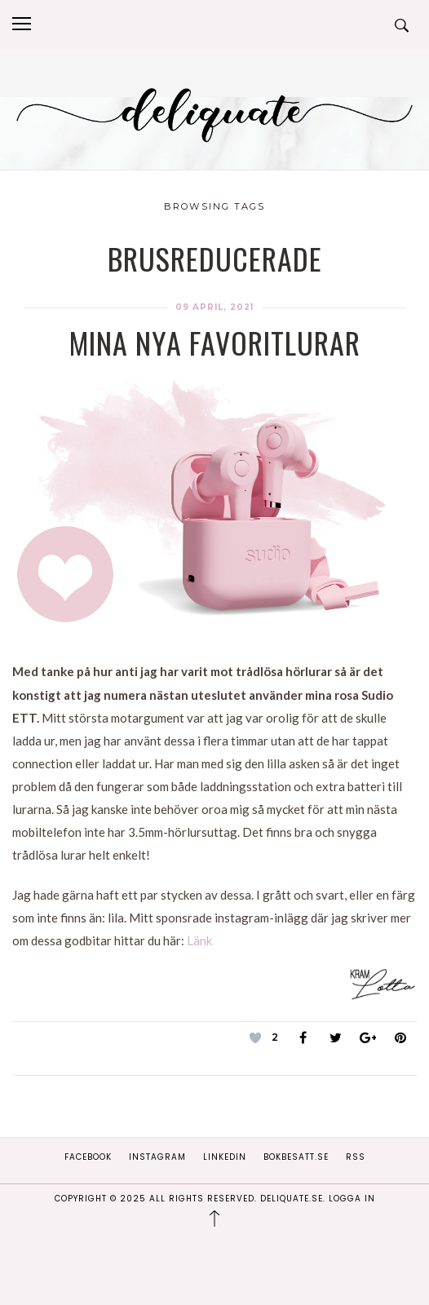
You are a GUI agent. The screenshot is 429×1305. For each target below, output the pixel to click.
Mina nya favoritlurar (214, 342)
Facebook (88, 1157)
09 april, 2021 (214, 307)
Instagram (157, 1157)
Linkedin (224, 1157)
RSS (355, 1157)
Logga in (352, 1198)
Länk (199, 940)
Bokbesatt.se (296, 1157)
